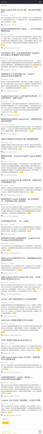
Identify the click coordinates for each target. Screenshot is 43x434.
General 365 (9, 24)
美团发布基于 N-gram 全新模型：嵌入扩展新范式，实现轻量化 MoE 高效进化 (20, 200)
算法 (9, 47)
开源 (15, 24)
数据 (7, 151)
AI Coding (12, 47)
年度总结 (12, 353)
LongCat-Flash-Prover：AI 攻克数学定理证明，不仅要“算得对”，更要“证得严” (21, 97)
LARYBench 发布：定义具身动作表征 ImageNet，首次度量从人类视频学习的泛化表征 (21, 54)
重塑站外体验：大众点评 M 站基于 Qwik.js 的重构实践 (21, 157)
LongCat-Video (12, 372)
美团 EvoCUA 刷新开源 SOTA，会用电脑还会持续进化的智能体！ (21, 259)
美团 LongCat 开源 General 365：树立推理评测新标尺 (21, 11)
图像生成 (19, 415)
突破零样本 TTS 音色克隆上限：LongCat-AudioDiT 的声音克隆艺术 (18, 75)
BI (16, 151)
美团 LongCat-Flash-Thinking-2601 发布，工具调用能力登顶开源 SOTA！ (20, 278)
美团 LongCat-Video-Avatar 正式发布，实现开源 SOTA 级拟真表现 (20, 358)
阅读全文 (14, 21)
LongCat (4, 24)
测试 (8, 316)
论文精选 (15, 335)
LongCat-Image (12, 415)
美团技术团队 (4, 1)
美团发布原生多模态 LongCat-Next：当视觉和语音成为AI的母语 (21, 120)
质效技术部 (5, 316)
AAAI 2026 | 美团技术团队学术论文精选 (17, 320)
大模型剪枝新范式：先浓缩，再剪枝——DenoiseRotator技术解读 (17, 378)
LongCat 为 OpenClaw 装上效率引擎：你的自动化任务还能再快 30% (21, 181)
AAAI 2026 (20, 335)
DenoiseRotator (16, 396)
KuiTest (11, 316)
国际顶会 (12, 335)
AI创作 (16, 372)
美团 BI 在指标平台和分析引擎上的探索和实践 (19, 139)
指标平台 (10, 151)
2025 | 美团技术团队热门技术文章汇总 (16, 340)
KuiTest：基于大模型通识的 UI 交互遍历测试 (19, 299)
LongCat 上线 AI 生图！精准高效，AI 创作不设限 (20, 400)
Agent (18, 47)
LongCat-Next (9, 133)
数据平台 (4, 151)
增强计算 (14, 151)
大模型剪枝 (11, 396)
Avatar (19, 372)
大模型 (12, 24)
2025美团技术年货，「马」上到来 (15, 221)
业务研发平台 (5, 47)
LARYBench (9, 69)
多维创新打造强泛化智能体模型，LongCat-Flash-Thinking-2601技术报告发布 (21, 239)
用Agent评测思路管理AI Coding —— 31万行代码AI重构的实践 (21, 30)
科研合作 (14, 316)
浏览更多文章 (5, 422)
